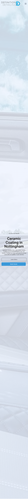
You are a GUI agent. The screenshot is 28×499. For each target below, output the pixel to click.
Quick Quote (13, 264)
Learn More (14, 259)
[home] (10, 4)
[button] (25, 4)
